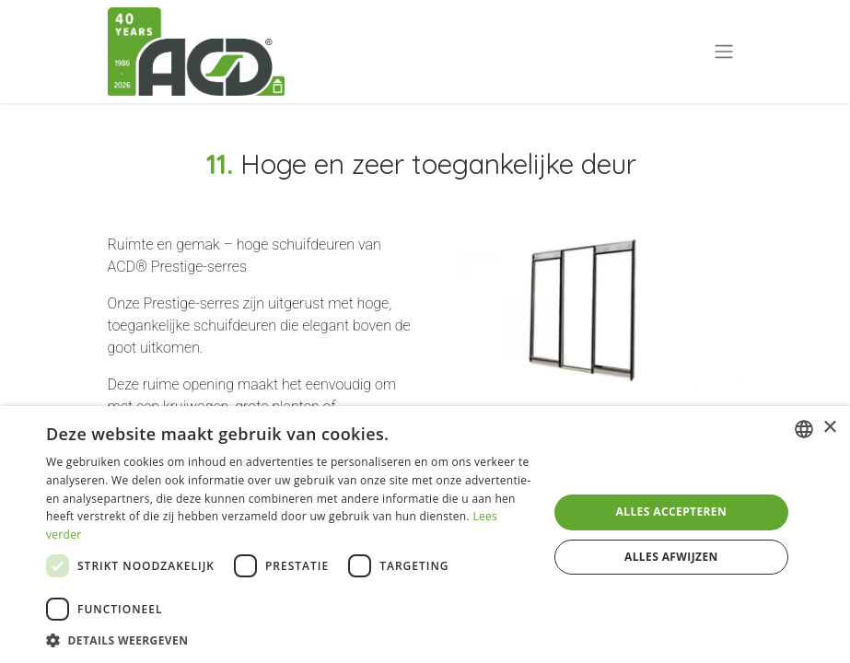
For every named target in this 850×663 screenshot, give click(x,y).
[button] (289, 640)
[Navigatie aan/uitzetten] (723, 52)
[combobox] (804, 429)
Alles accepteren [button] (672, 511)
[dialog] (425, 534)
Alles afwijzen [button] (671, 556)
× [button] (829, 428)
